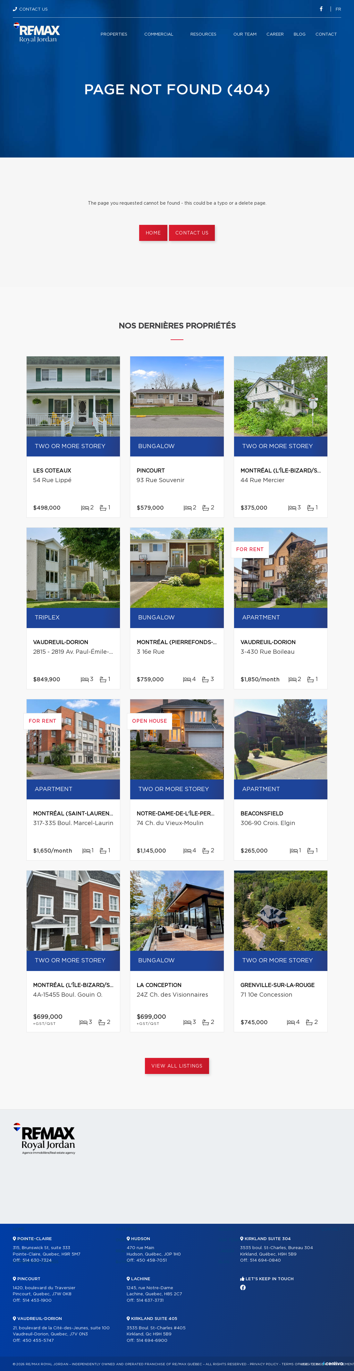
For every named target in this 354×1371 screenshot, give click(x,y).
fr (338, 9)
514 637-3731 (150, 1301)
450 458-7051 (151, 1260)
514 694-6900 (151, 1341)
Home (153, 233)
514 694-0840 (265, 1260)
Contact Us (33, 9)
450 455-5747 (38, 1341)
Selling (226, 1229)
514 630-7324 (37, 1260)
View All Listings (176, 1066)
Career (275, 34)
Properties (114, 34)
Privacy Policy (264, 1364)
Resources (203, 34)
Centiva (333, 1363)
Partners (126, 1229)
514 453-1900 (37, 1301)
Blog (300, 34)
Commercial (158, 34)
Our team (245, 34)
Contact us (191, 233)
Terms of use (295, 1364)
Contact (326, 34)
